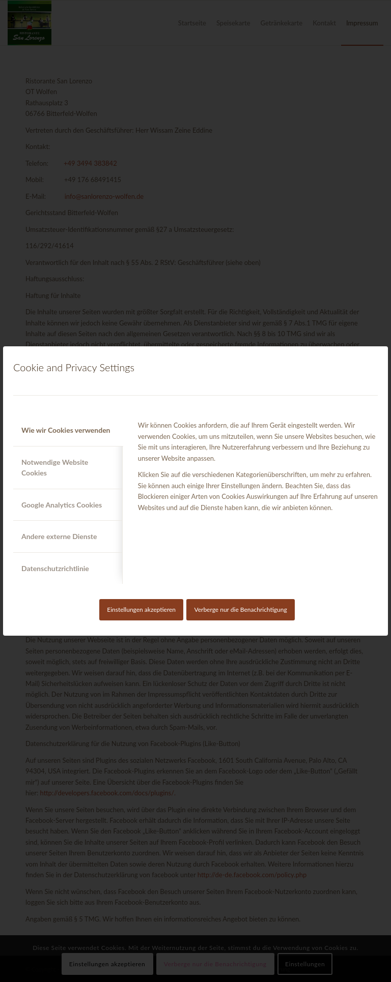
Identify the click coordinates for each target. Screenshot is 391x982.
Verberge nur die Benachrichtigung (240, 609)
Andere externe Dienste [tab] (59, 536)
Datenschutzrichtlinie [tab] (55, 568)
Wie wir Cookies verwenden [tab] (65, 430)
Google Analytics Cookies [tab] (61, 504)
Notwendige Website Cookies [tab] (54, 467)
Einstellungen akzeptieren (141, 609)
